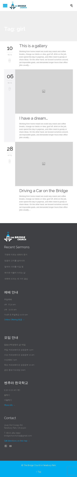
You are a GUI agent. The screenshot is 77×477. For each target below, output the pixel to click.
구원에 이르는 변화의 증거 (15, 254)
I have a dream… (33, 118)
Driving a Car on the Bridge (43, 190)
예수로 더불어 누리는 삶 (14, 273)
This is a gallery (33, 46)
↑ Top (38, 472)
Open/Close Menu (5, 5)
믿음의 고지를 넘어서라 (14, 260)
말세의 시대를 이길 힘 (13, 267)
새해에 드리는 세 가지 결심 (16, 279)
